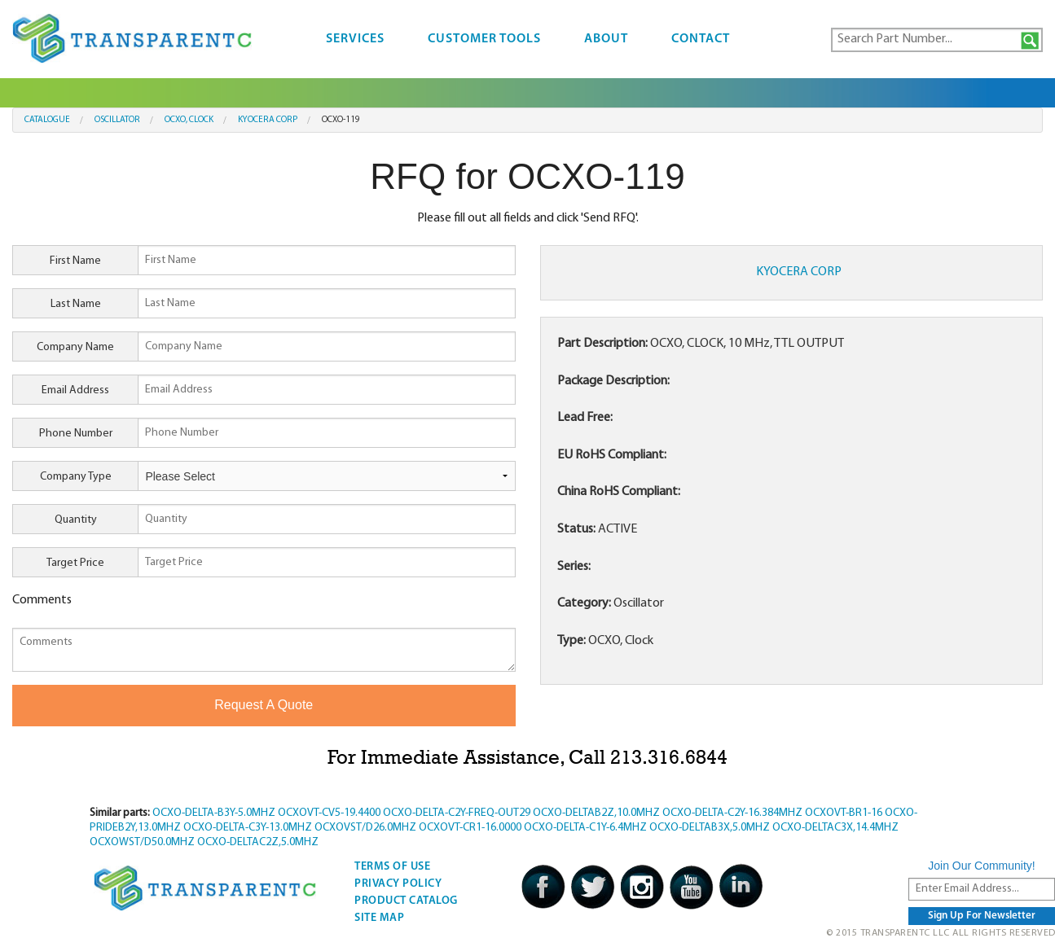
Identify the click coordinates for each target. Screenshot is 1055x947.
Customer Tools (484, 39)
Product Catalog (406, 901)
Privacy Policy (398, 884)
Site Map (379, 918)
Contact (700, 39)
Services (355, 39)
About (606, 39)
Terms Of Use (392, 867)
